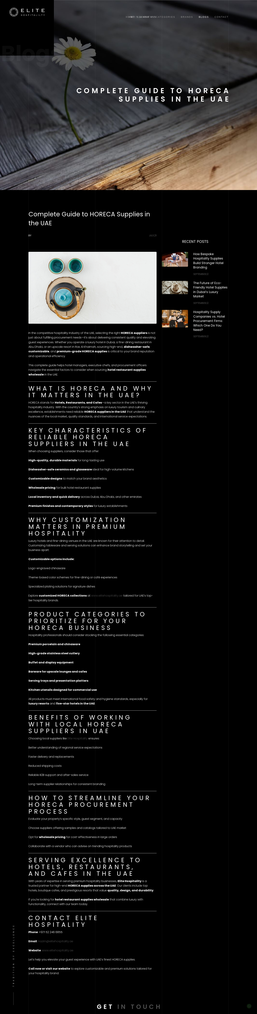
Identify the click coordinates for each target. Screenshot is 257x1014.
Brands (187, 17)
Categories (165, 17)
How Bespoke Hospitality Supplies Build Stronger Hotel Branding (208, 261)
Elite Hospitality (77, 738)
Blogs (204, 17)
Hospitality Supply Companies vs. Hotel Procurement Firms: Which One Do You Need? (209, 321)
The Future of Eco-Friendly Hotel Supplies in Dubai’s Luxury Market (210, 290)
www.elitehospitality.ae (107, 596)
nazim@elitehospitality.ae (55, 941)
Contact (222, 17)
